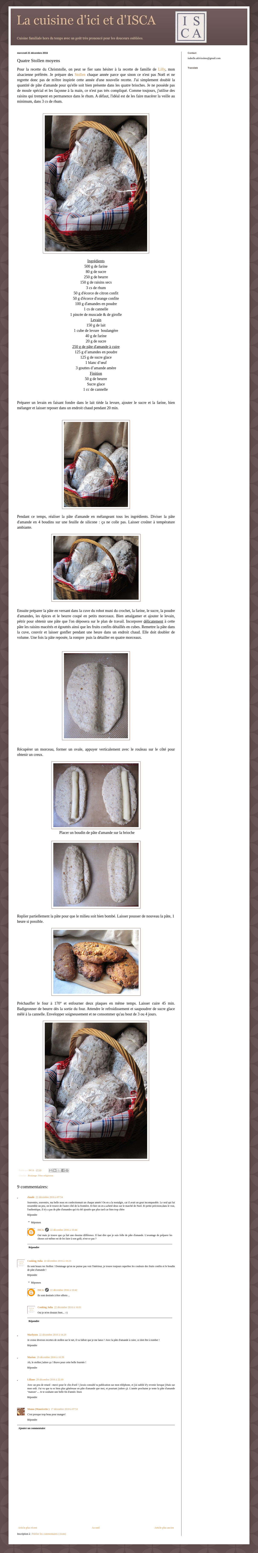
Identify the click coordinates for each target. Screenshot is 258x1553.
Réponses (36, 1222)
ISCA (41, 1229)
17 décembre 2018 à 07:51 (64, 1409)
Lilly (161, 69)
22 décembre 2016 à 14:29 (52, 1334)
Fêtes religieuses (45, 1175)
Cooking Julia (35, 1260)
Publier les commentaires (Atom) (49, 1533)
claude (30, 1197)
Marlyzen (32, 1334)
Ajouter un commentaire (31, 1428)
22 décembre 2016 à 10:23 (57, 1260)
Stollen (80, 74)
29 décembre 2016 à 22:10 (49, 1379)
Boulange (32, 1175)
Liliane (31, 1379)
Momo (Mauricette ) (38, 1409)
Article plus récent (27, 1527)
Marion (31, 1357)
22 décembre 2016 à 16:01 (67, 1307)
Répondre (32, 1214)
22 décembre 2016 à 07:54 (49, 1197)
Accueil (96, 1527)
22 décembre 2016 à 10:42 (63, 1290)
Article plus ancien (164, 1527)
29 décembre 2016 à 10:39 (50, 1357)
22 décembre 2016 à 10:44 (63, 1229)
